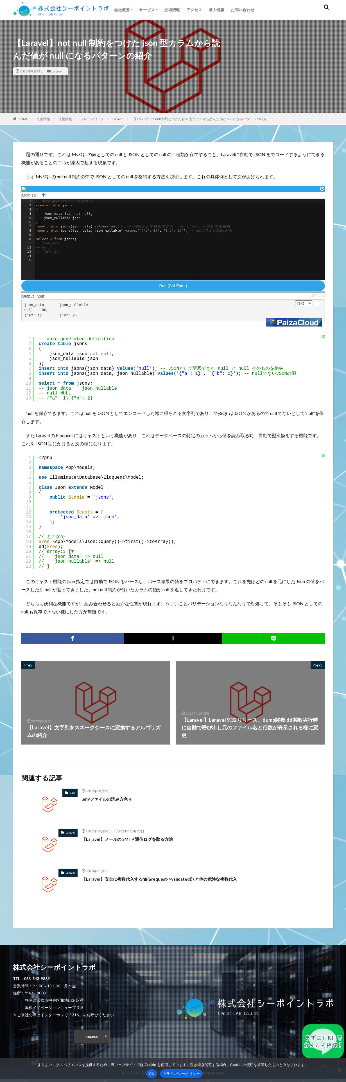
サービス (147, 9)
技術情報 (172, 9)
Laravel (56, 71)
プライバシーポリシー (181, 1074)
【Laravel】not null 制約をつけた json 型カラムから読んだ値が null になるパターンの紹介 (199, 119)
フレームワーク (92, 119)
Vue (72, 792)
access (91, 1037)
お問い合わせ (242, 9)
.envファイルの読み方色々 (112, 799)
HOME (23, 119)
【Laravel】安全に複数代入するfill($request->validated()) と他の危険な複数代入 (174, 879)
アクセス (194, 9)
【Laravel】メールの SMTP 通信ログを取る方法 (136, 839)
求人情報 (216, 9)
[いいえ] (339, 1070)
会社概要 (122, 9)
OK (151, 1074)
